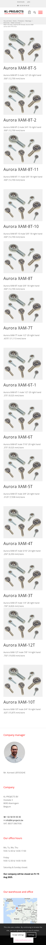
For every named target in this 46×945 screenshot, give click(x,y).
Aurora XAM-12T (19, 645)
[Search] (33, 12)
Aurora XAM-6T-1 (19, 385)
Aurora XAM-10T (19, 702)
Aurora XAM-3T (18, 595)
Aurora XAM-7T (18, 328)
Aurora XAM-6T (18, 437)
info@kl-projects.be (14, 820)
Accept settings (18, 935)
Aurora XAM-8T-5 (19, 68)
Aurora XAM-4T (18, 543)
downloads (20, 2)
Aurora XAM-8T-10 (21, 226)
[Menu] (39, 12)
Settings (31, 935)
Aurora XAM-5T (18, 486)
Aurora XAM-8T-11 (21, 169)
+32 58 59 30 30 (13, 817)
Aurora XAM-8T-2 (19, 120)
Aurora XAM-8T (18, 278)
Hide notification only (23, 940)
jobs (28, 2)
